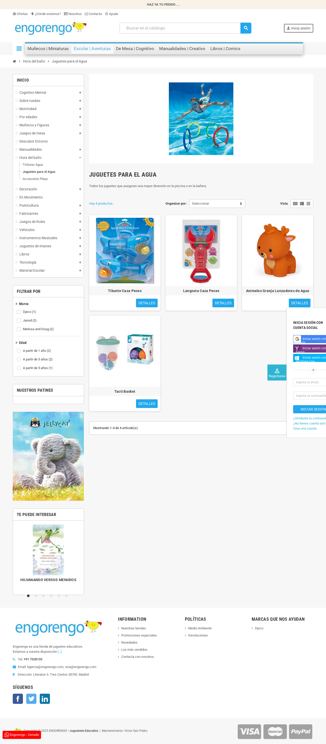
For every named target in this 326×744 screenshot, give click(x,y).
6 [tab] (67, 596)
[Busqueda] (185, 28)
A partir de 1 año (37, 350)
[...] (59, 652)
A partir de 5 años (38, 368)
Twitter (31, 699)
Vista (284, 203)
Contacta (93, 14)
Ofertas (20, 14)
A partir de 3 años (38, 359)
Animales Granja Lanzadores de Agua (277, 291)
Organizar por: (176, 203)
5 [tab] (59, 596)
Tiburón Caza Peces (125, 291)
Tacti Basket (124, 391)
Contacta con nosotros (137, 657)
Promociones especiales (139, 635)
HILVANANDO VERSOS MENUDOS (48, 580)
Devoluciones (198, 635)
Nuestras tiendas (133, 628)
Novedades (129, 642)
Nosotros (73, 14)
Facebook (18, 699)
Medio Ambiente (200, 628)
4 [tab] (52, 596)
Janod (30, 320)
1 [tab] (29, 596)
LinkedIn (45, 699)
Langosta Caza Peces (201, 291)
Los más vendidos (134, 649)
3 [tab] (44, 596)
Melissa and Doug (39, 329)
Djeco (30, 311)
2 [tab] (36, 596)
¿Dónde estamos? (46, 14)
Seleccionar (200, 203)
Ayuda (111, 14)
